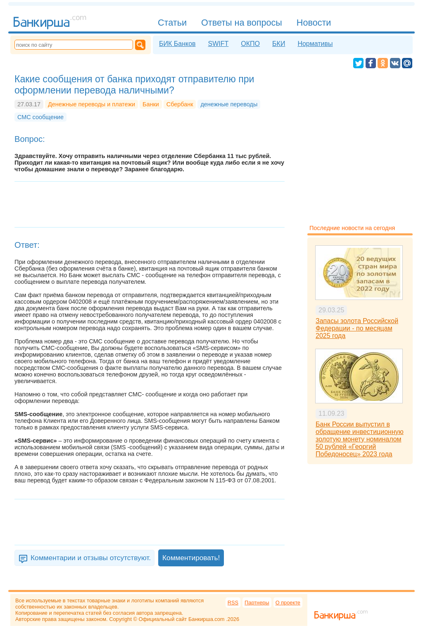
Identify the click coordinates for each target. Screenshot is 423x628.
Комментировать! (191, 558)
